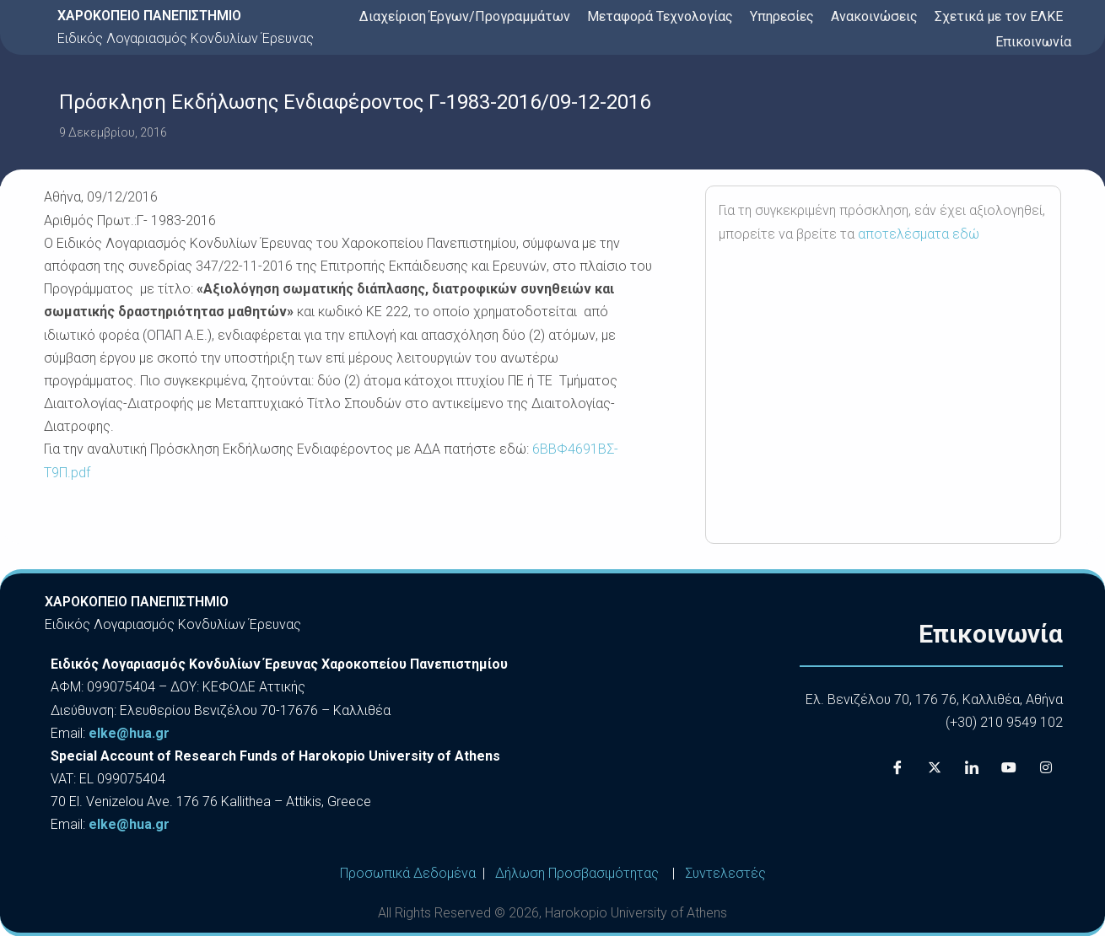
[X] (934, 767)
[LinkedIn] (971, 767)
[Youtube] (1008, 767)
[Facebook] (897, 767)
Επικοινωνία (1033, 42)
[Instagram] (1046, 767)
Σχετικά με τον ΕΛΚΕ (999, 16)
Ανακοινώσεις (874, 16)
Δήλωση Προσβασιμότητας (577, 873)
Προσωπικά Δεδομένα (408, 873)
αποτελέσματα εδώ (918, 234)
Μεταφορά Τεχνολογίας (660, 16)
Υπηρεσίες (782, 16)
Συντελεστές (725, 873)
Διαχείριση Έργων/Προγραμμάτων (464, 16)
